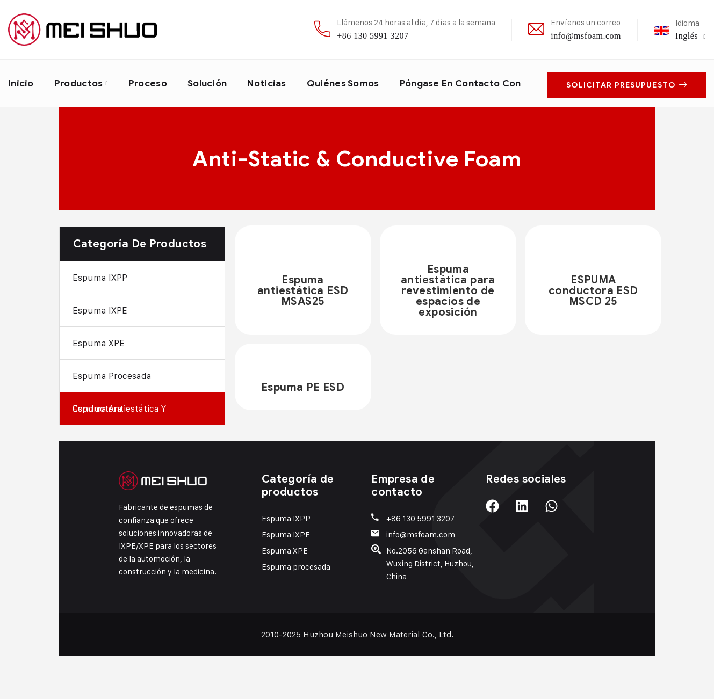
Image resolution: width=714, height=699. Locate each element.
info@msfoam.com (586, 35)
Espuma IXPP (100, 320)
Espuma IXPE (100, 353)
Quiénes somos (355, 82)
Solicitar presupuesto (626, 104)
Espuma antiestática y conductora (119, 451)
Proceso (153, 82)
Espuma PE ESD (302, 430)
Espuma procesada (112, 418)
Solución (214, 82)
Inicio (21, 82)
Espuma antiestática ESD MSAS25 (302, 333)
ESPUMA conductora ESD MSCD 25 (593, 333)
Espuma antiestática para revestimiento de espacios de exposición (448, 333)
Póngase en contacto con (81, 127)
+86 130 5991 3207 (372, 35)
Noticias (277, 82)
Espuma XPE (99, 386)
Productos (81, 82)
